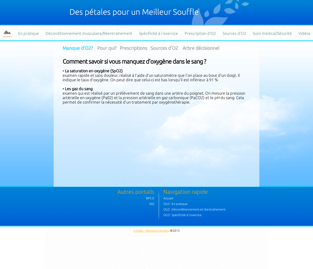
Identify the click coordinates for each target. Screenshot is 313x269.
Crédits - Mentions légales (151, 230)
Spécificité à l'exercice (158, 33)
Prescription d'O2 (200, 33)
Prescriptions (133, 48)
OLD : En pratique (175, 204)
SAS (151, 204)
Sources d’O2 (234, 33)
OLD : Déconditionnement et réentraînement (194, 209)
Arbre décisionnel (201, 48)
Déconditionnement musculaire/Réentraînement (89, 33)
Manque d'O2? (78, 48)
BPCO (150, 198)
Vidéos (304, 33)
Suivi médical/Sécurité (272, 33)
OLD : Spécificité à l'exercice (182, 215)
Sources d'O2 (164, 48)
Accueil (168, 198)
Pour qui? (106, 48)
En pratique (28, 33)
